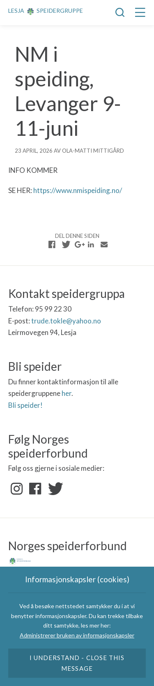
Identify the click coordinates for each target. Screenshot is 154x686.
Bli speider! (25, 405)
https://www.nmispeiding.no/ (77, 190)
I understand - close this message (77, 663)
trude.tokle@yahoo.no (66, 320)
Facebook (35, 489)
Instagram (16, 489)
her (66, 393)
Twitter (53, 489)
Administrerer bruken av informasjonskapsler (77, 635)
